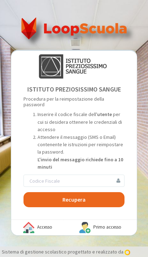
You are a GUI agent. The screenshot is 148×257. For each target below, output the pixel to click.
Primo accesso (100, 227)
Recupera (74, 199)
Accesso (37, 227)
